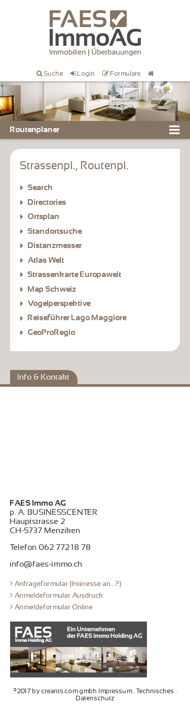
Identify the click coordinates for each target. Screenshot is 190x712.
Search (40, 187)
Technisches (155, 691)
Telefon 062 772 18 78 (50, 547)
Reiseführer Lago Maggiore (77, 317)
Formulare (125, 73)
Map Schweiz (52, 289)
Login (86, 73)
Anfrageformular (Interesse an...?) (68, 583)
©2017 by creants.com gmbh (55, 691)
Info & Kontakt (44, 377)
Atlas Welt (46, 260)
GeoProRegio (51, 332)
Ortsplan (44, 216)
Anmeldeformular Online (54, 607)
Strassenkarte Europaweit (75, 274)
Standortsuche (55, 231)
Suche (53, 73)
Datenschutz (95, 698)
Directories (47, 202)
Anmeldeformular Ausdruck (59, 595)
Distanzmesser (55, 245)
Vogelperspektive (59, 303)
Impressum (115, 691)
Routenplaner (35, 129)
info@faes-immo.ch (46, 564)
